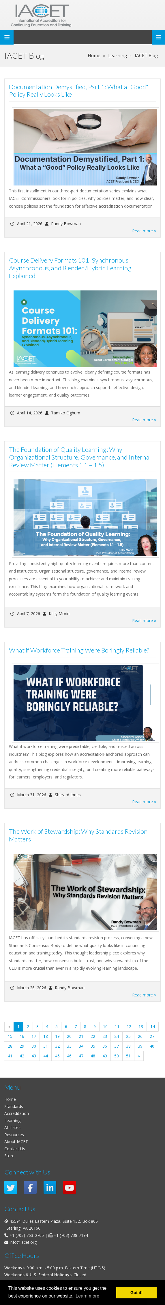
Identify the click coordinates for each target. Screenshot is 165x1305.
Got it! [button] (136, 1292)
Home (10, 1099)
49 (104, 1056)
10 (105, 1026)
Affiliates (12, 1127)
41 (10, 1056)
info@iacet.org (23, 1242)
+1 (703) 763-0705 (27, 1235)
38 (128, 1046)
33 (69, 1046)
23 (104, 1036)
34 (81, 1046)
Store (9, 1155)
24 (116, 1036)
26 (140, 1036)
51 (128, 1056)
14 (152, 1026)
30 (33, 1046)
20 (69, 1036)
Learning (12, 1120)
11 (117, 1026)
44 (45, 1056)
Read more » (144, 231)
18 (45, 1036)
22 (93, 1036)
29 (22, 1046)
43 (33, 1056)
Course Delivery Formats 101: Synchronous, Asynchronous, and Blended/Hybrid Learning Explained (70, 268)
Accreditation (16, 1113)
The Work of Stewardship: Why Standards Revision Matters (78, 835)
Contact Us (14, 1148)
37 (116, 1046)
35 (93, 1046)
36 (104, 1046)
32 (57, 1046)
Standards (13, 1106)
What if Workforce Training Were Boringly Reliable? (79, 650)
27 (152, 1036)
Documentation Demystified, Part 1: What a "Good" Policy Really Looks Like (78, 90)
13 (140, 1026)
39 (140, 1046)
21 (81, 1036)
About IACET (16, 1141)
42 (22, 1056)
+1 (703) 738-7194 (71, 1235)
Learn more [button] (87, 1295)
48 (93, 1056)
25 (128, 1036)
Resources (14, 1134)
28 (10, 1046)
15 (10, 1036)
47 (81, 1056)
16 (22, 1036)
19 (57, 1036)
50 (116, 1056)
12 (129, 1026)
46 (69, 1056)
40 (152, 1046)
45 (57, 1056)
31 (45, 1046)
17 (33, 1036)
